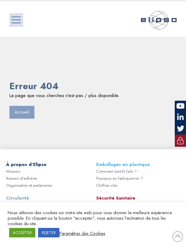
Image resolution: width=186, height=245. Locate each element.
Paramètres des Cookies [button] (82, 233)
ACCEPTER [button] (22, 233)
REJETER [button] (49, 233)
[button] (16, 20)
